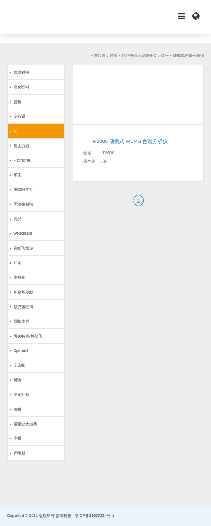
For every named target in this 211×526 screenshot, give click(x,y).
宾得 (17, 438)
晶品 (17, 219)
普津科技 (21, 72)
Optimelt (21, 351)
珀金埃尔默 (23, 292)
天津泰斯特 (23, 204)
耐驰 (17, 380)
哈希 (17, 409)
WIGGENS (23, 233)
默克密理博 (23, 307)
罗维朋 (19, 453)
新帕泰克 (21, 321)
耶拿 (17, 263)
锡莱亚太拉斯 (25, 424)
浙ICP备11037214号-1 (94, 516)
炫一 (165, 55)
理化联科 (21, 87)
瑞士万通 (21, 146)
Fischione (22, 160)
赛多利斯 (21, 394)
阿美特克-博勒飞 (28, 336)
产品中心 (129, 55)
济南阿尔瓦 (23, 189)
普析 (17, 102)
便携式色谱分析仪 (188, 55)
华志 (17, 175)
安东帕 (19, 365)
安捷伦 (19, 277)
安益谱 (19, 116)
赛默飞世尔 (23, 248)
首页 (114, 55)
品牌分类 (149, 55)
